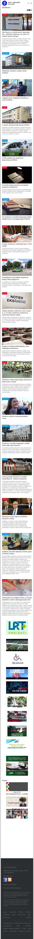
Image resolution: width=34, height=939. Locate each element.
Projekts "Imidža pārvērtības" (11, 928)
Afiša (18, 926)
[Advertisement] (17, 840)
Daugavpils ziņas (8, 923)
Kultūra (5, 931)
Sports (14, 914)
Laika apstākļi (7, 926)
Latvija (5, 912)
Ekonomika (6, 917)
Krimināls (28, 912)
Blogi (29, 928)
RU (28, 3)
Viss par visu (21, 914)
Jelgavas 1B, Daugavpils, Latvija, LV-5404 (15, 870)
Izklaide (28, 917)
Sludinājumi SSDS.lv (25, 931)
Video (29, 914)
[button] (31, 3)
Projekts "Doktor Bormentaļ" (22, 923)
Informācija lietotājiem (9, 884)
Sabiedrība (6, 914)
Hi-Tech (24, 928)
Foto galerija (13, 931)
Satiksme (28, 926)
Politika (21, 912)
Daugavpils (12, 912)
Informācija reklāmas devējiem (12, 888)
